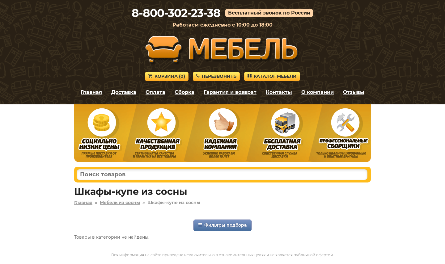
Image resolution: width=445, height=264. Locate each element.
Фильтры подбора (222, 225)
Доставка (123, 92)
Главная (91, 92)
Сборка (184, 92)
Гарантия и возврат (230, 92)
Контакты (279, 92)
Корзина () (166, 76)
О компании (317, 92)
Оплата (155, 92)
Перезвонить (216, 76)
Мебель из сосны (120, 202)
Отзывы (353, 92)
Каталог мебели (272, 76)
